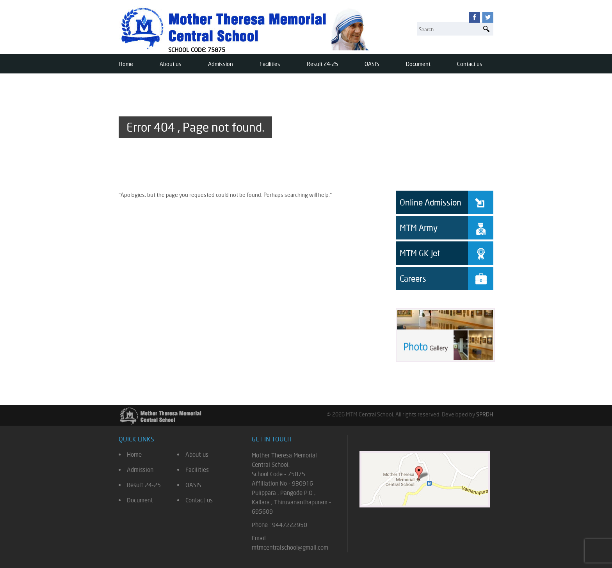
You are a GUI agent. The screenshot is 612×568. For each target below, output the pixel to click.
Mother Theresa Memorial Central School (247, 28)
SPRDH (484, 414)
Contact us (469, 64)
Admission (220, 64)
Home (126, 64)
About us (170, 64)
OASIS (372, 64)
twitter (487, 17)
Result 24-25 (322, 64)
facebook (474, 17)
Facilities (270, 64)
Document (418, 64)
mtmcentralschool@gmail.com (290, 547)
